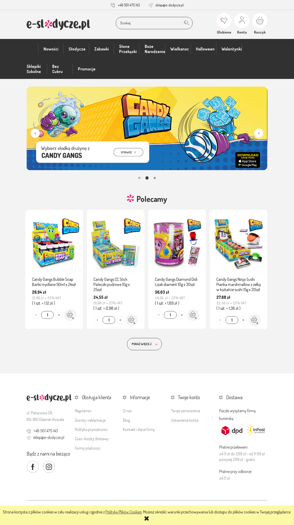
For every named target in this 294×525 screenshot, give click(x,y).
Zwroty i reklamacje (90, 420)
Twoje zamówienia (185, 410)
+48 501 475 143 (129, 5)
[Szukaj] (186, 23)
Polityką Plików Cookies (124, 511)
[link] (147, 128)
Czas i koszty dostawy (92, 438)
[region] (147, 133)
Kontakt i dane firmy (139, 429)
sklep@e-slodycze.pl (169, 5)
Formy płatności (87, 448)
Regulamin (83, 410)
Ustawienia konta (184, 420)
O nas (127, 410)
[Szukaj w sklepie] (150, 23)
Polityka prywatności (91, 429)
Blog (126, 420)
